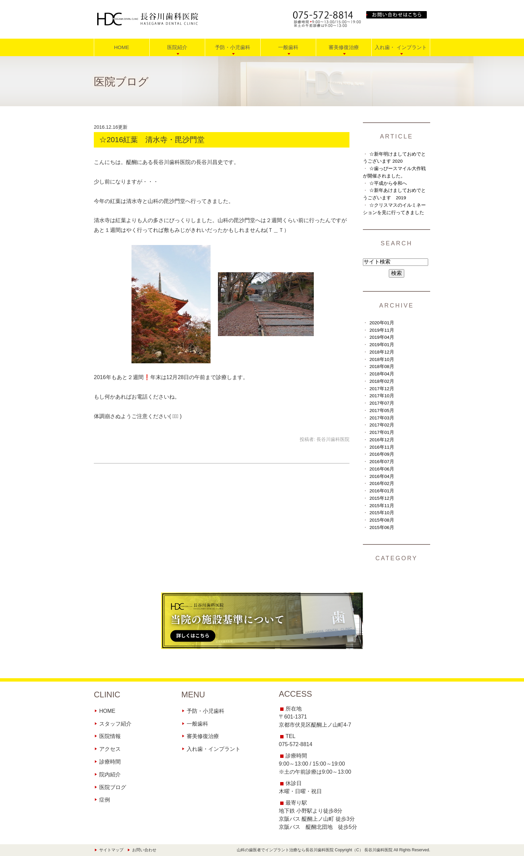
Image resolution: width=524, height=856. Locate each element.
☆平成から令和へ (388, 183)
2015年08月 (381, 520)
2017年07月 (381, 403)
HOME (121, 47)
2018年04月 (381, 373)
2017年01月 (381, 432)
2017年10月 (381, 395)
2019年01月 (381, 344)
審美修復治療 (203, 736)
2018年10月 (381, 359)
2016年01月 (381, 490)
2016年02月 (381, 483)
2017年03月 (381, 417)
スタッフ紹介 (115, 724)
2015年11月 (381, 505)
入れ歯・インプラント (213, 749)
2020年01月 (381, 322)
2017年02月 (381, 424)
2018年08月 (381, 366)
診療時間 (110, 762)
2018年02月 (381, 381)
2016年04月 (381, 476)
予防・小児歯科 (205, 711)
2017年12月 (381, 388)
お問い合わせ (144, 850)
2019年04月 (381, 337)
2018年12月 (381, 352)
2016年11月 (381, 447)
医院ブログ (112, 787)
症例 (104, 800)
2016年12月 (381, 439)
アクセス (110, 749)
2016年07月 (381, 461)
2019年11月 (381, 330)
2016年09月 (381, 454)
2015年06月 (381, 527)
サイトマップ (111, 850)
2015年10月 (381, 512)
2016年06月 (381, 469)
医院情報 (110, 736)
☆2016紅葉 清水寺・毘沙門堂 (155, 139)
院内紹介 (110, 774)
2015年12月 (381, 498)
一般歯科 (197, 724)
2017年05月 (381, 410)
